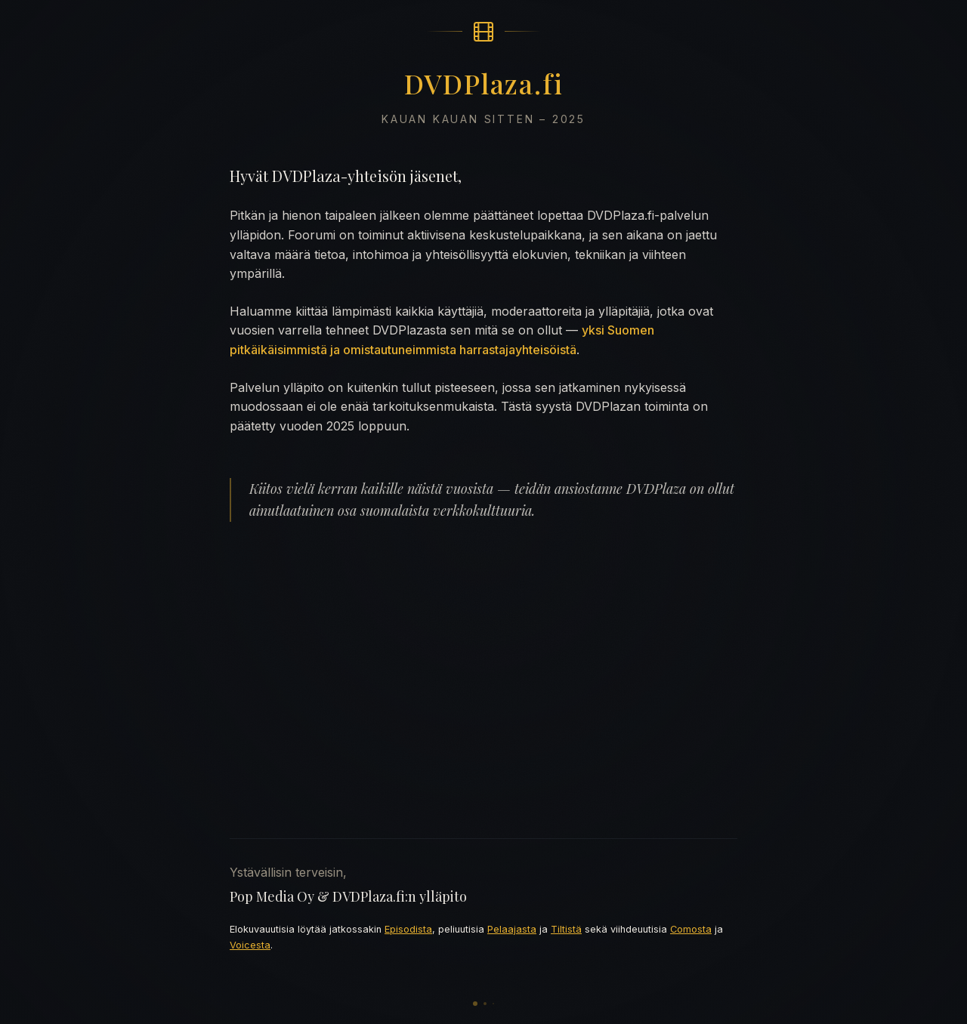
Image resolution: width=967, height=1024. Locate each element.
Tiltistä (566, 929)
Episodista (408, 929)
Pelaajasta (511, 929)
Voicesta (250, 945)
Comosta (691, 929)
